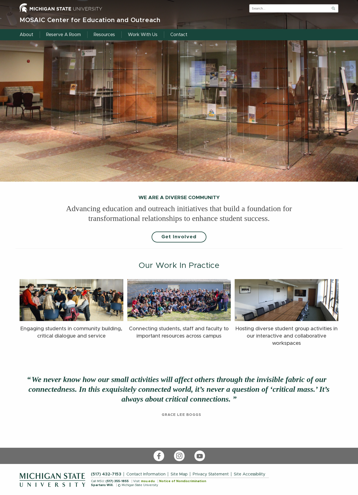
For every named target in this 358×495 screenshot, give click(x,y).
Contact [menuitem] (178, 34)
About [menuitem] (26, 34)
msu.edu (148, 481)
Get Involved (179, 236)
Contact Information (146, 474)
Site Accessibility (249, 474)
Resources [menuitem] (104, 34)
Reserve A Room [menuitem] (63, 34)
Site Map (179, 474)
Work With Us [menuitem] (142, 34)
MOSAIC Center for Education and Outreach (90, 20)
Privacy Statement (211, 474)
